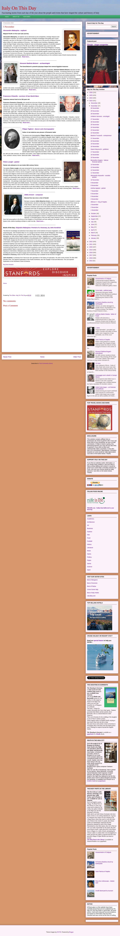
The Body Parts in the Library (95, 839)
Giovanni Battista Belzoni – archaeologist (35, 63)
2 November (94, 207)
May (92, 227)
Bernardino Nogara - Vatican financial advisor (99, 161)
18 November (95, 146)
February (94, 235)
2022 (91, 241)
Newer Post (7, 357)
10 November (95, 180)
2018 (91, 252)
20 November (95, 141)
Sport (88, 570)
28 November (95, 113)
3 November (94, 204)
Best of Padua (91, 586)
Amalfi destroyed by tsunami (104, 890)
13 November (95, 167)
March (93, 232)
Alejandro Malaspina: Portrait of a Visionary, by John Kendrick (38, 227)
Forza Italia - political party (103, 290)
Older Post (77, 357)
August (93, 219)
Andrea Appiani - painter (98, 188)
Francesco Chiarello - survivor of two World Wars (21, 96)
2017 (91, 255)
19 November (95, 144)
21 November (95, 138)
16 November (95, 154)
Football (89, 541)
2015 (91, 261)
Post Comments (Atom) (46, 363)
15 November (95, 157)
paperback (90, 734)
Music (89, 550)
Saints (89, 563)
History (89, 544)
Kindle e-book (91, 781)
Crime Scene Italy (92, 589)
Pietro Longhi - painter (11, 162)
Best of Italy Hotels (93, 592)
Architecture (91, 522)
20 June (97, 363)
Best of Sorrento (92, 583)
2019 (91, 250)
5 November (94, 196)
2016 (91, 258)
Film (88, 535)
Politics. (89, 557)
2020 (91, 247)
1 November (94, 210)
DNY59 (59, 932)
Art (88, 525)
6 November (94, 193)
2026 (91, 92)
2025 (91, 95)
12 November (95, 170)
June (92, 224)
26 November (95, 122)
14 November (95, 164)
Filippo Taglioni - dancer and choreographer (38, 129)
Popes (89, 560)
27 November (95, 119)
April (92, 230)
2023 (91, 100)
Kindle (98, 734)
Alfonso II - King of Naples (99, 202)
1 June (97, 328)
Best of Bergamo (92, 580)
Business (90, 528)
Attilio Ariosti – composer (33, 195)
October (93, 213)
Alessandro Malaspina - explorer (15, 30)
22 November (95, 133)
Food (88, 538)
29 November (95, 111)
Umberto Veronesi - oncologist (100, 116)
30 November (95, 108)
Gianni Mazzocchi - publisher (100, 149)
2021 (91, 244)
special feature (98, 640)
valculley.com (91, 596)
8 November (94, 185)
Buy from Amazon (8, 264)
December (94, 103)
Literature (90, 547)
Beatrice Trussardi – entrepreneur (101, 135)
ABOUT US (16, 16)
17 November (95, 152)
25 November (95, 124)
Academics (90, 519)
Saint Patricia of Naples (102, 339)
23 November (95, 130)
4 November (94, 199)
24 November (95, 127)
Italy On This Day (19, 8)
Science (89, 566)
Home (7, 16)
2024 (91, 98)
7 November (94, 191)
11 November (95, 173)
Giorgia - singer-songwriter (97, 45)
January (93, 238)
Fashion (89, 531)
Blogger (71, 932)
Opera (89, 554)
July (92, 222)
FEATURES (26, 16)
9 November (94, 183)
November (94, 106)
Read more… (26, 57)
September (94, 216)
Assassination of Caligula (103, 278)
